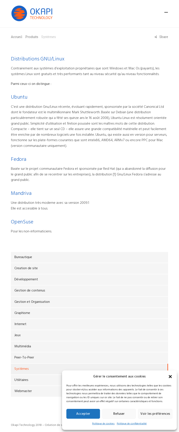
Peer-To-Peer (24, 357)
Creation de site (26, 268)
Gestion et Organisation (32, 302)
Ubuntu (19, 97)
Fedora (18, 159)
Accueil (16, 37)
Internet (20, 324)
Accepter (83, 414)
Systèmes (21, 369)
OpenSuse (22, 222)
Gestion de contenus (29, 290)
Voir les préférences (155, 414)
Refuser (119, 414)
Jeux (17, 335)
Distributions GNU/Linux (37, 59)
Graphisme (22, 313)
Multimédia (22, 346)
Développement (26, 279)
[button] (170, 376)
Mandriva (21, 193)
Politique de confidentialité (132, 424)
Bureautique (23, 257)
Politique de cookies (103, 424)
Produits (31, 37)
